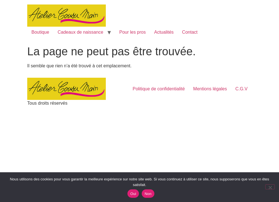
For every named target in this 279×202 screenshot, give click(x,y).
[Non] (270, 186)
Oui (133, 194)
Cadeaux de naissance (80, 32)
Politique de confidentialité (158, 88)
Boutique (40, 32)
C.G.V (241, 88)
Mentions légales (210, 88)
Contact (190, 32)
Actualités (163, 32)
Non (148, 194)
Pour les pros (132, 32)
